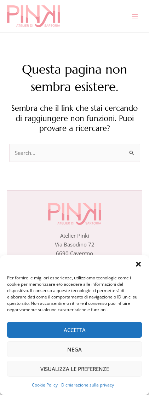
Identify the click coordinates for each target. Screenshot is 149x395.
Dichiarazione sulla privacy (87, 385)
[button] (138, 264)
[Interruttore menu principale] (135, 16)
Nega (74, 349)
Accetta (75, 329)
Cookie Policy (45, 385)
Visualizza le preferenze (74, 368)
